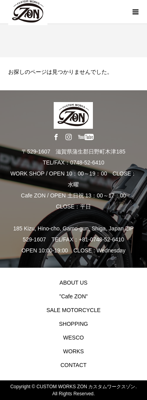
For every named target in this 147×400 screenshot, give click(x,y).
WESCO (73, 337)
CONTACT (73, 365)
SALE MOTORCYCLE (73, 310)
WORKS (73, 351)
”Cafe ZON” (73, 296)
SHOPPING (73, 324)
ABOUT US (73, 282)
